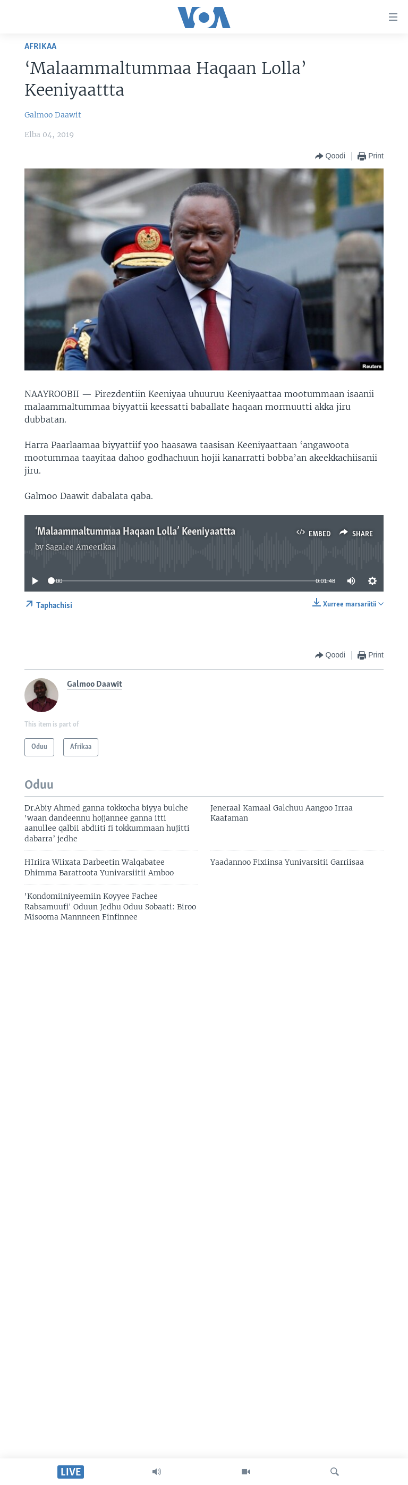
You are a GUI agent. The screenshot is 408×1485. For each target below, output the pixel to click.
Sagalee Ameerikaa (81, 547)
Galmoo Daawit (52, 115)
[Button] (330, 156)
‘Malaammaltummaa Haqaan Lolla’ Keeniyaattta (135, 532)
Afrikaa (40, 46)
